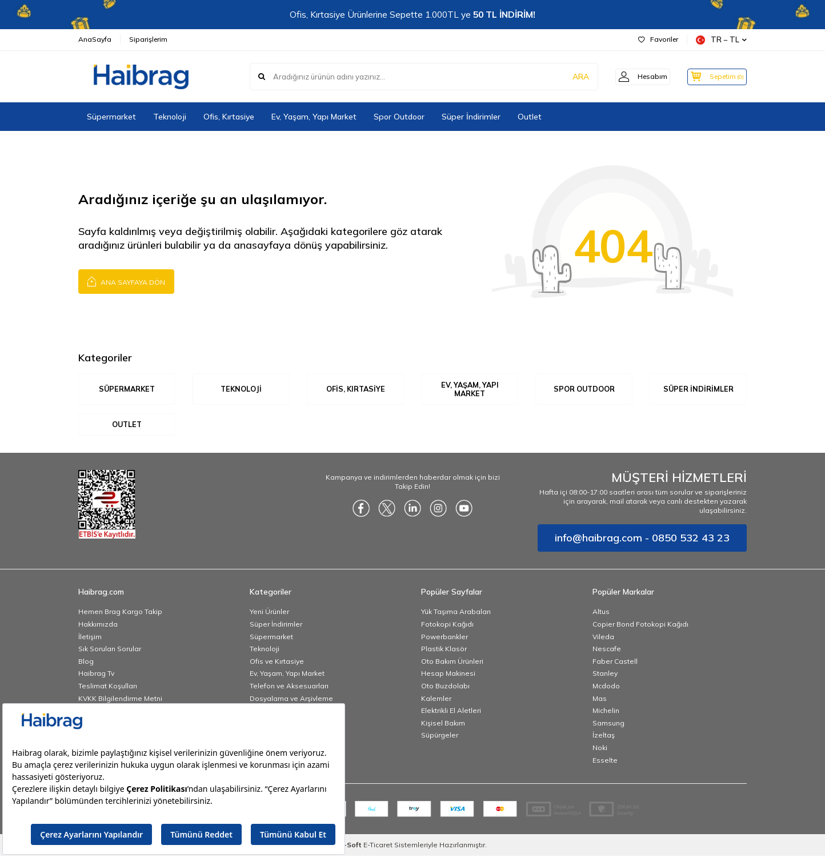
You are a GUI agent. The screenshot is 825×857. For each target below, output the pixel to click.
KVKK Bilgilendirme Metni (120, 699)
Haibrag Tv (96, 674)
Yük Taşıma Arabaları (456, 612)
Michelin (605, 711)
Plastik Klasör (444, 649)
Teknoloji (169, 116)
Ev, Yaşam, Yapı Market (314, 116)
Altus (601, 612)
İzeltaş (603, 736)
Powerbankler (444, 637)
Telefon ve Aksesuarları (289, 687)
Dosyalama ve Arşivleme (291, 699)
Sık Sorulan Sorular (109, 649)
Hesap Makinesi (448, 674)
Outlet (530, 116)
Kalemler (436, 699)
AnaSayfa (94, 39)
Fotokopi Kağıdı (447, 625)
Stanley (605, 674)
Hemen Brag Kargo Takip (120, 612)
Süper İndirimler (471, 116)
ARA (568, 76)
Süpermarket (111, 116)
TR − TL (721, 40)
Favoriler (658, 39)
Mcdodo (606, 687)
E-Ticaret (378, 846)
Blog (86, 661)
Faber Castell (615, 661)
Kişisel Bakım (443, 723)
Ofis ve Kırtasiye (277, 661)
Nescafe (606, 649)
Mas (599, 699)
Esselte (605, 760)
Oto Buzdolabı (445, 687)
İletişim (90, 637)
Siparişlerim (148, 39)
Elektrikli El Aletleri (451, 711)
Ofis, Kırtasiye (228, 116)
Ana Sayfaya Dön (126, 281)
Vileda (603, 637)
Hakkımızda (98, 625)
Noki (599, 748)
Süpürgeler (439, 736)
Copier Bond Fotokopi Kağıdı (640, 625)
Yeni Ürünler (269, 612)
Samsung (608, 723)
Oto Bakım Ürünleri (452, 661)
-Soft (351, 846)
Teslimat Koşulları (107, 687)
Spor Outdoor (399, 116)
